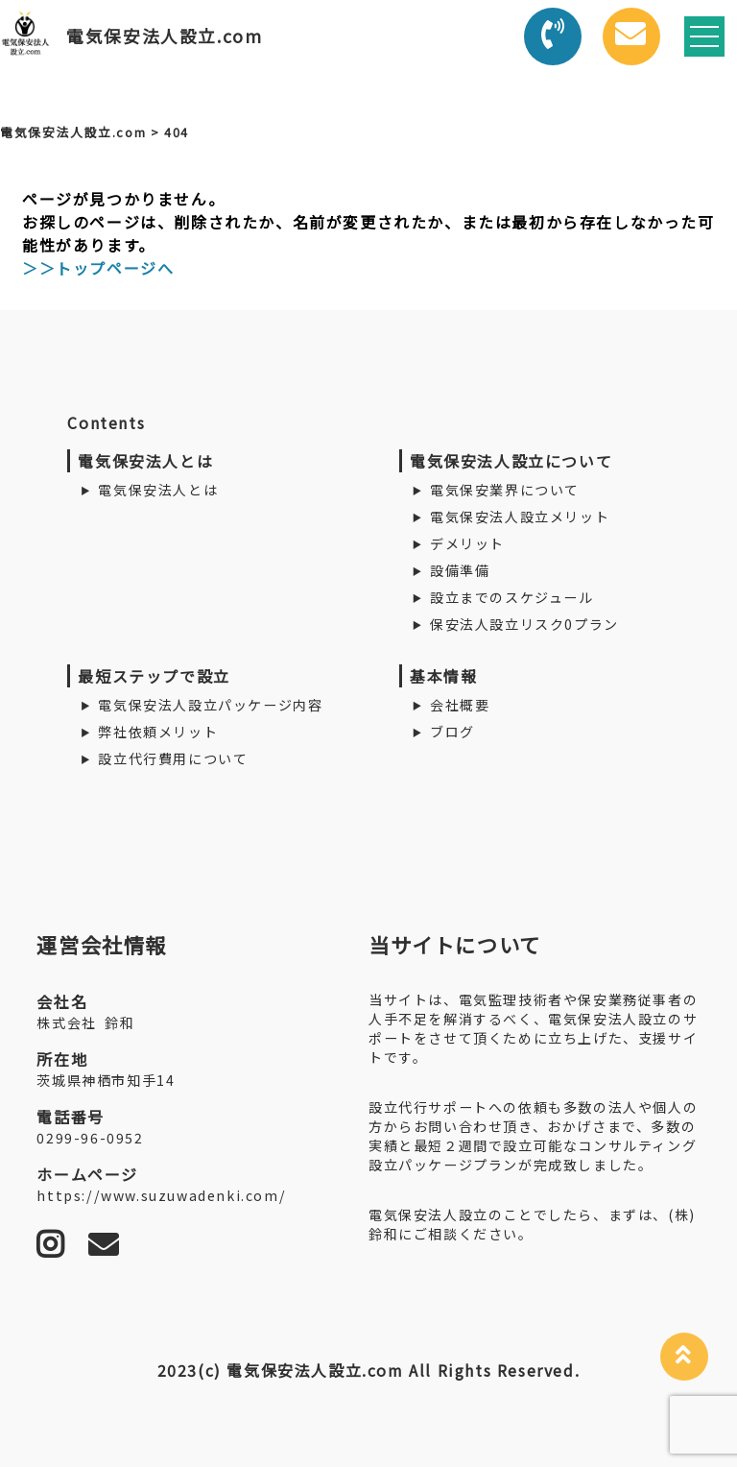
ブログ (452, 731)
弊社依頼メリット (158, 731)
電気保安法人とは (158, 489)
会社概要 (459, 704)
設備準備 (459, 570)
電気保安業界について (505, 489)
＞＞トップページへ (98, 267)
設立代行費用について (173, 758)
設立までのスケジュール (512, 597)
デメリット (467, 543)
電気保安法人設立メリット (519, 516)
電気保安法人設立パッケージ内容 (210, 704)
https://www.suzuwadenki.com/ (161, 1195)
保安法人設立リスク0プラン (524, 624)
